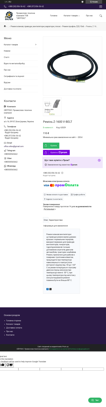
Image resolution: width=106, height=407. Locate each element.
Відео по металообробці (14, 63)
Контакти (10, 335)
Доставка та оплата (12, 89)
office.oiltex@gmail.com (14, 146)
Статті (6, 57)
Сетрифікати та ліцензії (14, 76)
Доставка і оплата (14, 328)
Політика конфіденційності (79, 349)
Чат (95, 400)
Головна (53, 16)
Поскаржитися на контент (58, 349)
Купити (54, 146)
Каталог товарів (71, 16)
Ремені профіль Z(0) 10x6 (73, 26)
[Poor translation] (9, 365)
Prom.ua (65, 347)
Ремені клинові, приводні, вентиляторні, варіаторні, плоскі (35, 26)
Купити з (59, 152)
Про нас (89, 16)
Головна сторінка (13, 321)
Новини (7, 51)
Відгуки (7, 82)
